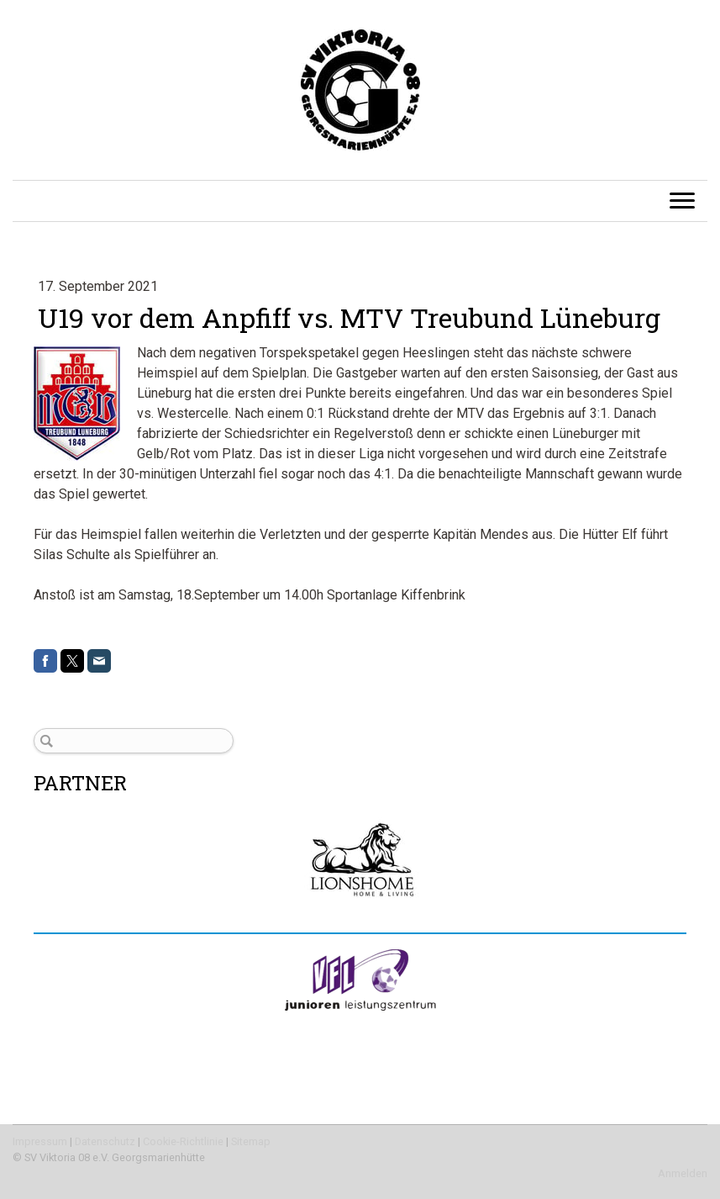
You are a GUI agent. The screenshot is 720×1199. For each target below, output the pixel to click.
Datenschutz (105, 1141)
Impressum (40, 1141)
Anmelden (682, 1173)
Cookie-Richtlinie (183, 1141)
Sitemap (251, 1141)
